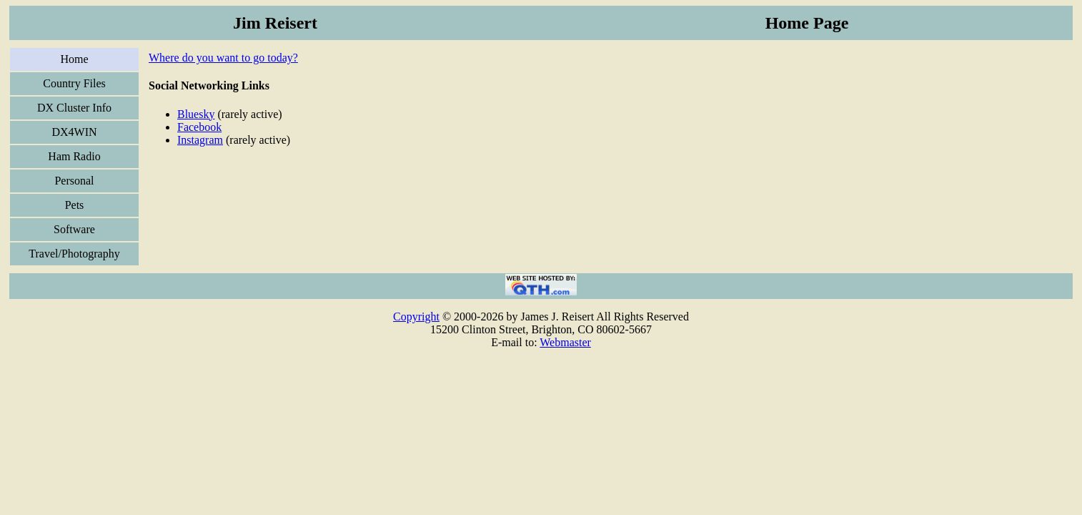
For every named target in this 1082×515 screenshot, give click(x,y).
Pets (74, 205)
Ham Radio (74, 156)
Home (74, 59)
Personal (74, 181)
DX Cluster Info (74, 108)
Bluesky (195, 114)
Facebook (199, 127)
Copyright (416, 316)
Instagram (200, 140)
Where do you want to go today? (223, 58)
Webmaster (565, 342)
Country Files (74, 83)
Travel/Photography (74, 253)
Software (74, 229)
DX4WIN (73, 132)
